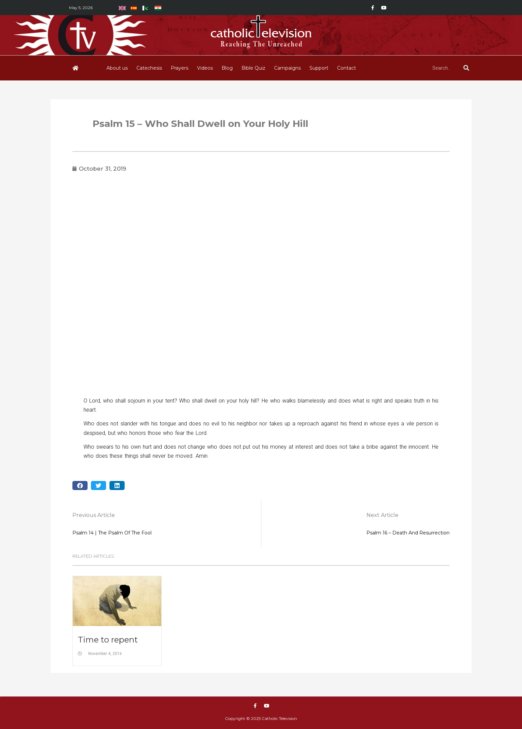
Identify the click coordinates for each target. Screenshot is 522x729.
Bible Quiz (253, 68)
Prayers (179, 68)
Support (318, 68)
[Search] (466, 68)
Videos (205, 68)
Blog (227, 68)
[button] (80, 485)
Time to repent (108, 640)
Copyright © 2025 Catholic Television (261, 718)
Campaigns (287, 68)
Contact (346, 68)
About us (117, 68)
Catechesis (149, 68)
